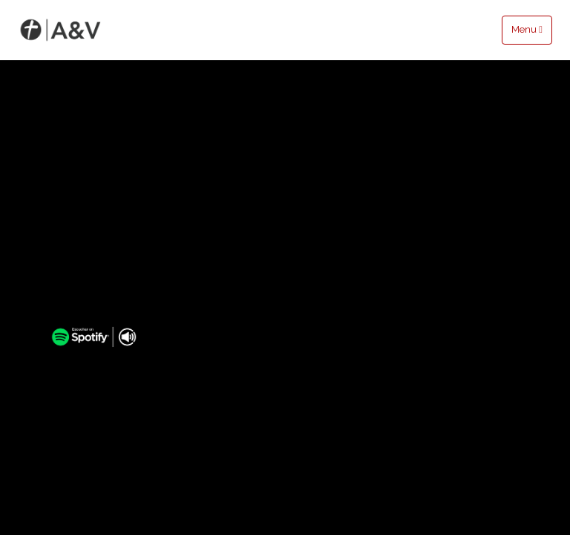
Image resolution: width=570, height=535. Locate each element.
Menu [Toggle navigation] (527, 29)
